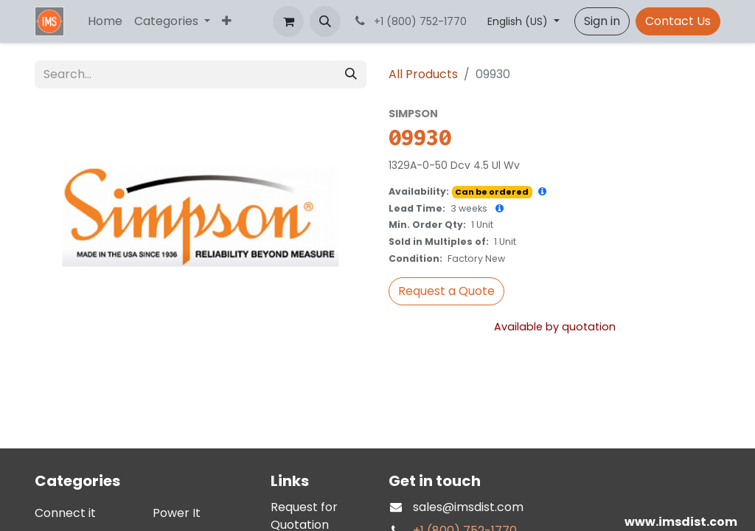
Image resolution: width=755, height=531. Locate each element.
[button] (325, 21)
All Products (423, 74)
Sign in (602, 21)
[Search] (350, 74)
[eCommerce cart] (288, 21)
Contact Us (678, 21)
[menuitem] (105, 21)
